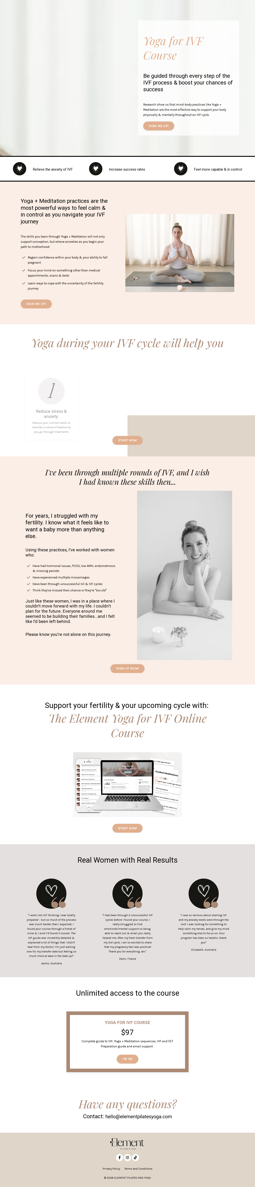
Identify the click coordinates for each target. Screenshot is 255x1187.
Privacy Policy (111, 1170)
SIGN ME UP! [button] (159, 126)
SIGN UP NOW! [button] (127, 669)
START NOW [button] (127, 829)
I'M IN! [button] (127, 1060)
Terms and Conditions (138, 1170)
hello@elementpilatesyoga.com (138, 1118)
